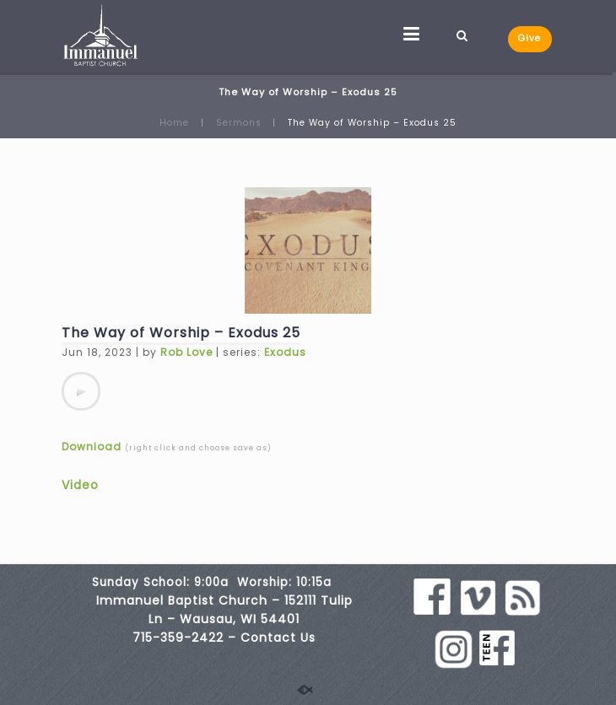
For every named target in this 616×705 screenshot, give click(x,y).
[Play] (81, 391)
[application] (81, 391)
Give (529, 38)
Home (174, 122)
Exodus (285, 352)
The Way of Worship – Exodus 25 (181, 332)
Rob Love (186, 352)
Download (92, 446)
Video (80, 484)
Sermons (239, 122)
